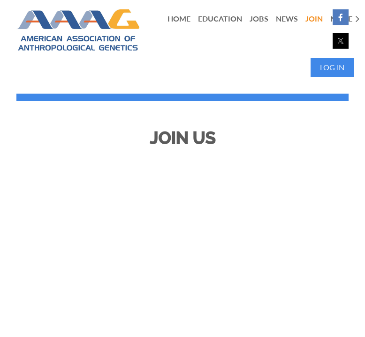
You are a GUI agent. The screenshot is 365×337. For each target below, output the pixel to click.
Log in (332, 67)
